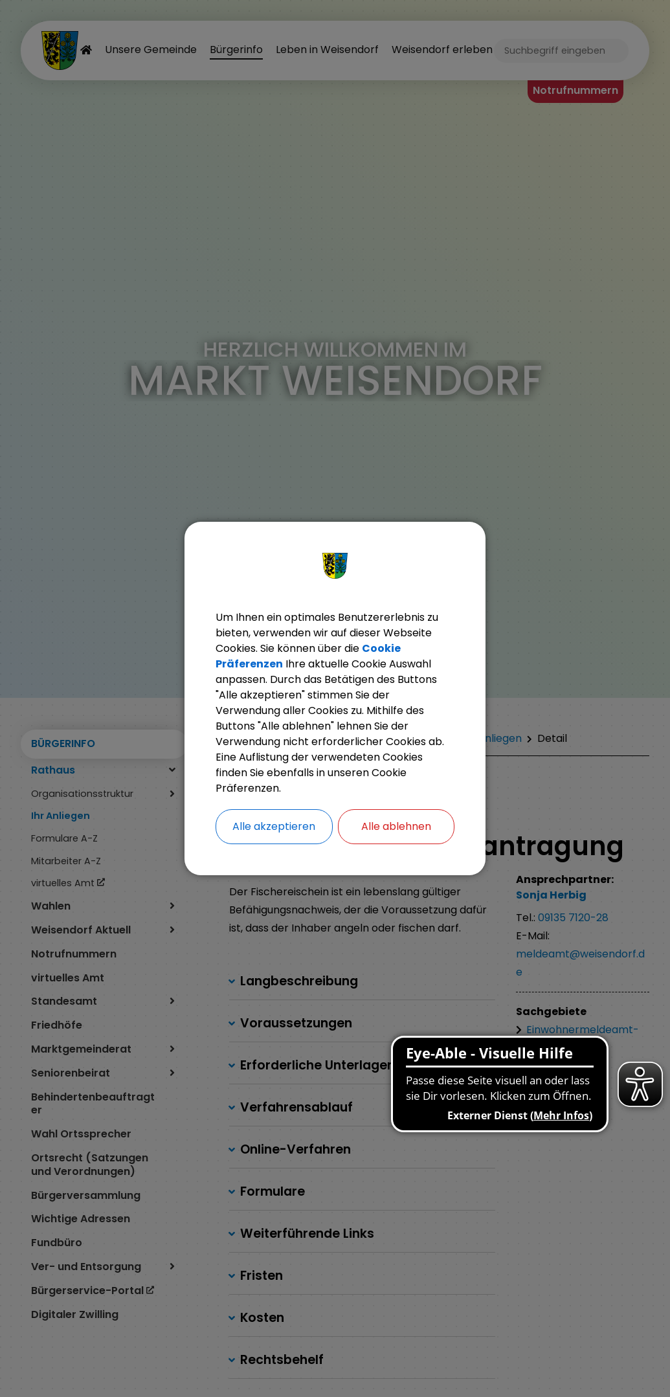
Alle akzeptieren (273, 826)
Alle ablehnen (396, 826)
